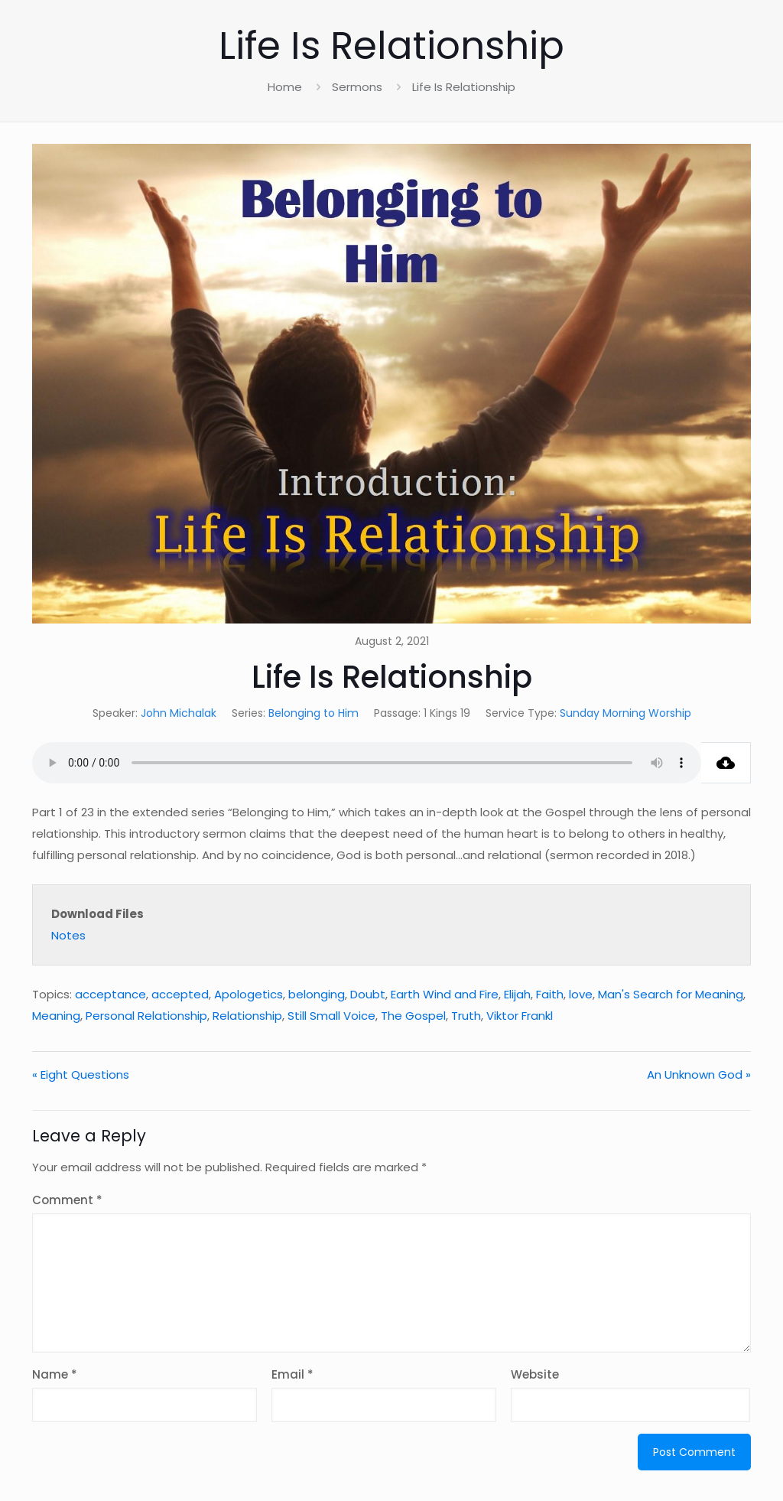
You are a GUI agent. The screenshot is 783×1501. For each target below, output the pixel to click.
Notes (68, 935)
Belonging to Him (313, 713)
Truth (466, 1016)
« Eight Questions (80, 1074)
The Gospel (413, 1016)
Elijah (517, 994)
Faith (550, 994)
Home (285, 87)
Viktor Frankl (519, 1016)
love (581, 994)
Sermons (357, 87)
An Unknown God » (699, 1074)
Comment (67, 1200)
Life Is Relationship (463, 87)
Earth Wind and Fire (445, 994)
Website (535, 1374)
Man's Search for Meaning (670, 994)
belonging (316, 994)
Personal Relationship (146, 1016)
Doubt (367, 994)
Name (54, 1374)
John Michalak (178, 713)
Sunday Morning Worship (625, 713)
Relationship (247, 1016)
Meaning (56, 1016)
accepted (180, 994)
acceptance (110, 994)
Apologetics (248, 994)
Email (292, 1374)
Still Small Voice (331, 1016)
